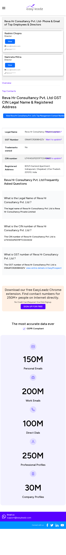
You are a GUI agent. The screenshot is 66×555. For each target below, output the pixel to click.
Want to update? (54, 132)
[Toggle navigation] (3, 7)
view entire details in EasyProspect (44, 268)
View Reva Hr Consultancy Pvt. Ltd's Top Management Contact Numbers (35, 116)
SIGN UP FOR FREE (33, 306)
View (10, 41)
